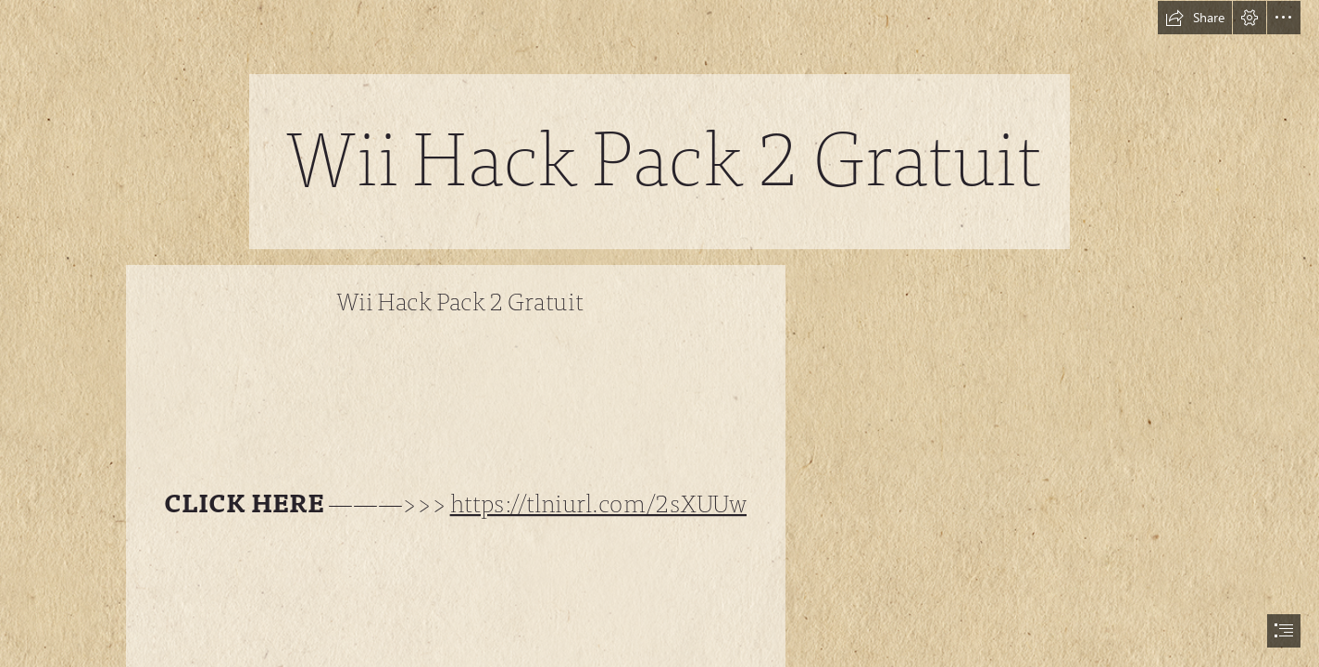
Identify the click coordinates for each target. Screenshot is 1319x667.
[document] (659, 333)
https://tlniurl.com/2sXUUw (598, 504)
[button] (1195, 17)
